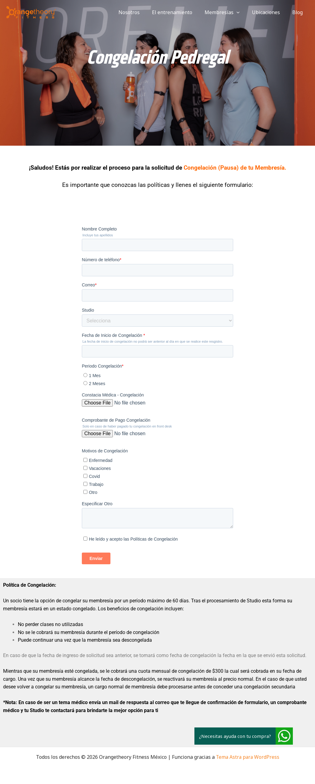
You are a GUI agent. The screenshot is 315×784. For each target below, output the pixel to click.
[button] (284, 736)
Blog (298, 12)
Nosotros (140, 12)
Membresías (228, 12)
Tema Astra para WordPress (247, 757)
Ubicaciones (270, 12)
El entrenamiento (181, 12)
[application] (243, 12)
